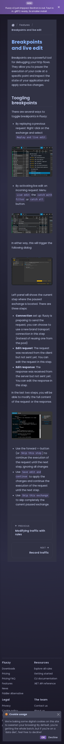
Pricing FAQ (8, 678)
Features (24, 25)
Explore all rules (43, 668)
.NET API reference (45, 683)
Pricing (6, 673)
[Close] (58, 714)
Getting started (43, 673)
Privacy (6, 705)
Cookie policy (10, 710)
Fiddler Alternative (12, 693)
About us (39, 710)
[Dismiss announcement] (59, 7)
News (5, 688)
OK (43, 737)
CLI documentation (45, 678)
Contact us (41, 705)
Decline (53, 737)
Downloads (8, 668)
